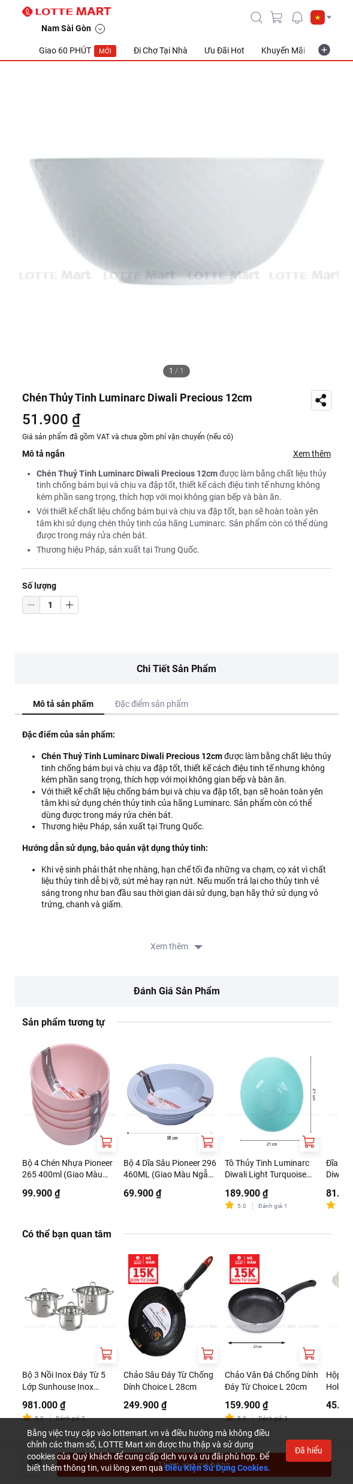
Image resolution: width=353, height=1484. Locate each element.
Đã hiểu (308, 1450)
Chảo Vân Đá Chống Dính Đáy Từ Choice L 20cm (271, 1381)
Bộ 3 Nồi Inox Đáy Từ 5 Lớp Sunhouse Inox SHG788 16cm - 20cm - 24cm (64, 1381)
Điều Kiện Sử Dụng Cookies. (217, 1468)
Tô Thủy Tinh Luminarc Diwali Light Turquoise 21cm (267, 1169)
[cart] (277, 17)
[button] (320, 17)
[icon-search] (256, 17)
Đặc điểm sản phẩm (151, 704)
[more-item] (324, 50)
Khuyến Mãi (283, 50)
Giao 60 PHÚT (78, 51)
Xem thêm (312, 453)
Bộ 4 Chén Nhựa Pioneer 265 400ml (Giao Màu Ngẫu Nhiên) (67, 1169)
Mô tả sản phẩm (63, 704)
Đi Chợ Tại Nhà (161, 50)
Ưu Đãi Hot (224, 50)
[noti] (297, 17)
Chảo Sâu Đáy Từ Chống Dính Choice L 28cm (168, 1381)
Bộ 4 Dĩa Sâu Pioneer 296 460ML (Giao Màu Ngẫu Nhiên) (169, 1169)
